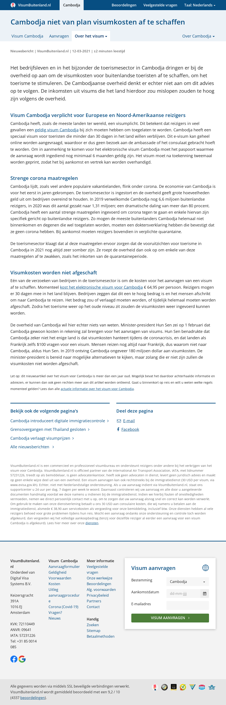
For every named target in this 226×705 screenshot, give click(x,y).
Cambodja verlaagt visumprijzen (40, 438)
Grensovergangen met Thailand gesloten (48, 429)
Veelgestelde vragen (160, 5)
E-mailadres (141, 603)
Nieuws (55, 618)
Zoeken (93, 624)
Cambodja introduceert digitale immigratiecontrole (57, 420)
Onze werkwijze (99, 578)
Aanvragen (59, 36)
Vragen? (55, 612)
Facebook (128, 429)
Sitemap (93, 630)
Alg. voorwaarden (101, 589)
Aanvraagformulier (64, 566)
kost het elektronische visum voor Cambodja (101, 287)
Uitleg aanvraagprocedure (64, 595)
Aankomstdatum (145, 592)
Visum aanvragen (168, 617)
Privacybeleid (98, 595)
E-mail (126, 420)
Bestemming (141, 580)
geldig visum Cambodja (57, 129)
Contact (93, 606)
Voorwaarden (60, 578)
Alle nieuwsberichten (30, 446)
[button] (187, 581)
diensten (91, 523)
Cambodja (71, 5)
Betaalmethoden (101, 636)
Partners (94, 601)
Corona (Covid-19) (63, 606)
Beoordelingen (124, 5)
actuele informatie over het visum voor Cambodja (97, 389)
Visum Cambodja (27, 36)
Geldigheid (57, 572)
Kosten (54, 583)
